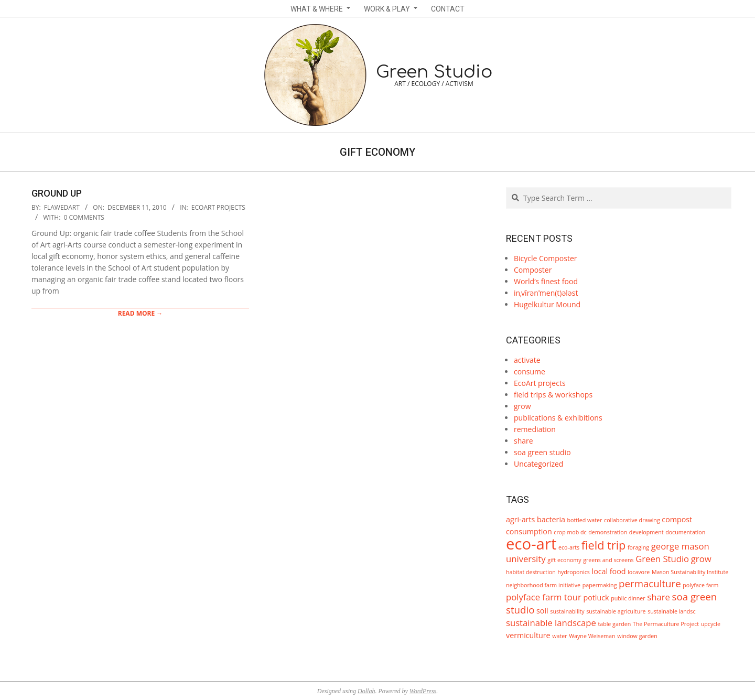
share (523, 441)
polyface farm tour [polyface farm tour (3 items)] (543, 597)
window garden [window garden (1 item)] (637, 636)
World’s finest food (546, 281)
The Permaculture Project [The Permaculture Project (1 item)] (666, 624)
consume (529, 371)
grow (522, 406)
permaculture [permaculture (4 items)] (650, 583)
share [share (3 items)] (658, 597)
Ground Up (56, 193)
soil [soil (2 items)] (542, 611)
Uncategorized (538, 464)
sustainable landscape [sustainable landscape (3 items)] (551, 623)
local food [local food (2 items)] (609, 571)
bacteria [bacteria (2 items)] (551, 519)
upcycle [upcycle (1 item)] (710, 624)
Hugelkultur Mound (547, 304)
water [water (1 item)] (559, 636)
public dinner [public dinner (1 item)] (628, 598)
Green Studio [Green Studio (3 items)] (662, 559)
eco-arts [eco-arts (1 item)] (568, 547)
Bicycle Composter (545, 258)
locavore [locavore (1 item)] (639, 572)
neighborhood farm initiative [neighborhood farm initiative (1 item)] (543, 585)
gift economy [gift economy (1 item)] (564, 560)
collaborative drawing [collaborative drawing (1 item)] (632, 520)
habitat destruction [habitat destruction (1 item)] (531, 572)
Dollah (366, 691)
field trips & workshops (553, 395)
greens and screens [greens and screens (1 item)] (608, 560)
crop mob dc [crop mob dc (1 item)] (570, 532)
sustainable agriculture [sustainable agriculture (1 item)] (615, 611)
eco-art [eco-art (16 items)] (531, 543)
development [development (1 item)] (646, 532)
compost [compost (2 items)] (677, 519)
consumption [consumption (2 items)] (529, 531)
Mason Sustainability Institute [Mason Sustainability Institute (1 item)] (690, 572)
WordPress (422, 691)
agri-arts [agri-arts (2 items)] (520, 519)
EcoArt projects (218, 207)
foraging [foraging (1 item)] (638, 547)
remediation (535, 429)
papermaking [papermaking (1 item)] (600, 585)
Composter (533, 270)
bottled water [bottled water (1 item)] (584, 520)
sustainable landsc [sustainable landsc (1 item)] (671, 611)
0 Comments (84, 217)
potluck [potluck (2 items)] (596, 597)
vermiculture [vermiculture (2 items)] (528, 635)
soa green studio (542, 452)
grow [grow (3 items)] (701, 559)
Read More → (140, 313)
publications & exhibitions (558, 418)
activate (527, 360)
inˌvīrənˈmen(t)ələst (546, 293)
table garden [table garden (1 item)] (614, 624)
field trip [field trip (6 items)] (603, 545)
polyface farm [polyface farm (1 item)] (700, 585)
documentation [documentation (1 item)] (685, 532)
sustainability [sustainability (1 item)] (567, 611)
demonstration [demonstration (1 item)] (607, 532)
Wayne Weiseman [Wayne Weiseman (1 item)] (592, 636)
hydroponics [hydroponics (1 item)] (573, 572)
